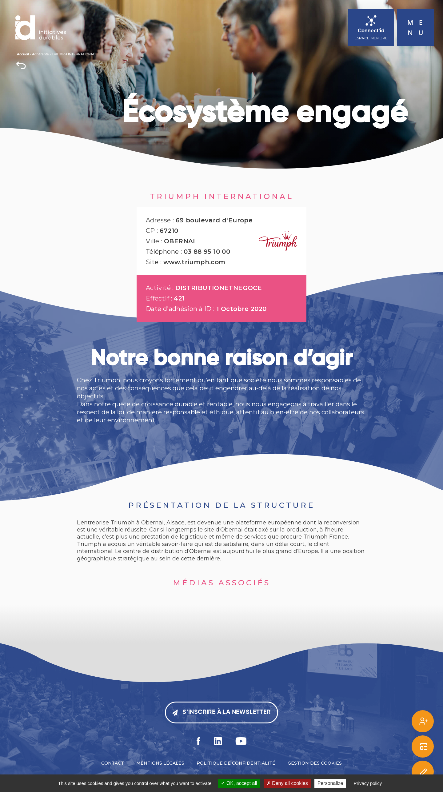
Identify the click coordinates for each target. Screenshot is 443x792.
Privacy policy (368, 783)
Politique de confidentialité (236, 763)
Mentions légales (160, 763)
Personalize (330, 783)
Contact (112, 763)
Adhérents (40, 54)
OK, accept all (239, 783)
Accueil (23, 54)
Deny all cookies (287, 783)
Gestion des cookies (315, 763)
